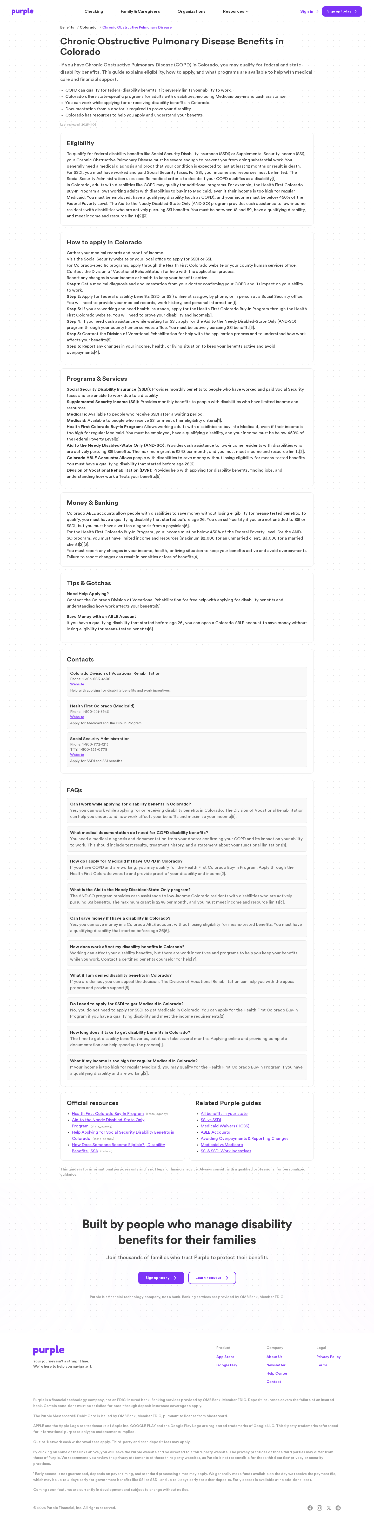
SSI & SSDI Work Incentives (226, 1151)
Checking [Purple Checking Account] (93, 11)
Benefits (67, 27)
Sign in (309, 11)
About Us (274, 1357)
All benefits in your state (224, 1114)
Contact (273, 1382)
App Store (225, 1357)
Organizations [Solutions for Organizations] (191, 11)
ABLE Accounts (215, 1132)
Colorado (88, 27)
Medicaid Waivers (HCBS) (225, 1126)
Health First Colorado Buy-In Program (108, 1114)
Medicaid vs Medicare (222, 1145)
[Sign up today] (342, 11)
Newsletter (276, 1365)
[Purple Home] (23, 11)
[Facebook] (310, 1508)
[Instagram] (319, 1508)
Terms (322, 1365)
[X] (328, 1508)
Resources (236, 11)
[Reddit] (338, 1508)
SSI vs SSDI (211, 1120)
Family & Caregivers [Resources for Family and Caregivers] (140, 11)
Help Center (277, 1373)
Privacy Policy (329, 1357)
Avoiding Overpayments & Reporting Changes (244, 1138)
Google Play (226, 1365)
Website (77, 684)
